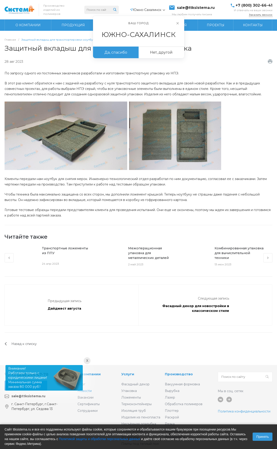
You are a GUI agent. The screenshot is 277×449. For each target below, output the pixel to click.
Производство (179, 374)
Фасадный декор (135, 384)
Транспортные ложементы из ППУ (65, 250)
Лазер (170, 397)
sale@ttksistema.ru (196, 8)
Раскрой (172, 417)
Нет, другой (161, 52)
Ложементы (131, 397)
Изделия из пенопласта (140, 417)
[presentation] (9, 257)
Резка (170, 424)
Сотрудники (88, 411)
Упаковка (129, 391)
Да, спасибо (115, 52)
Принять (262, 437)
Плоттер (172, 411)
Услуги (127, 374)
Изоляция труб (133, 411)
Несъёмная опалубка (138, 424)
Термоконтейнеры (136, 404)
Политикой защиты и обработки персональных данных (99, 439)
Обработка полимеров (183, 404)
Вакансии (85, 397)
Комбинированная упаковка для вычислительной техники (239, 253)
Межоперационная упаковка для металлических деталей (148, 253)
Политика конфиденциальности (244, 411)
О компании (89, 374)
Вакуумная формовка (182, 384)
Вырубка (172, 391)
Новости (85, 391)
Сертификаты (89, 404)
